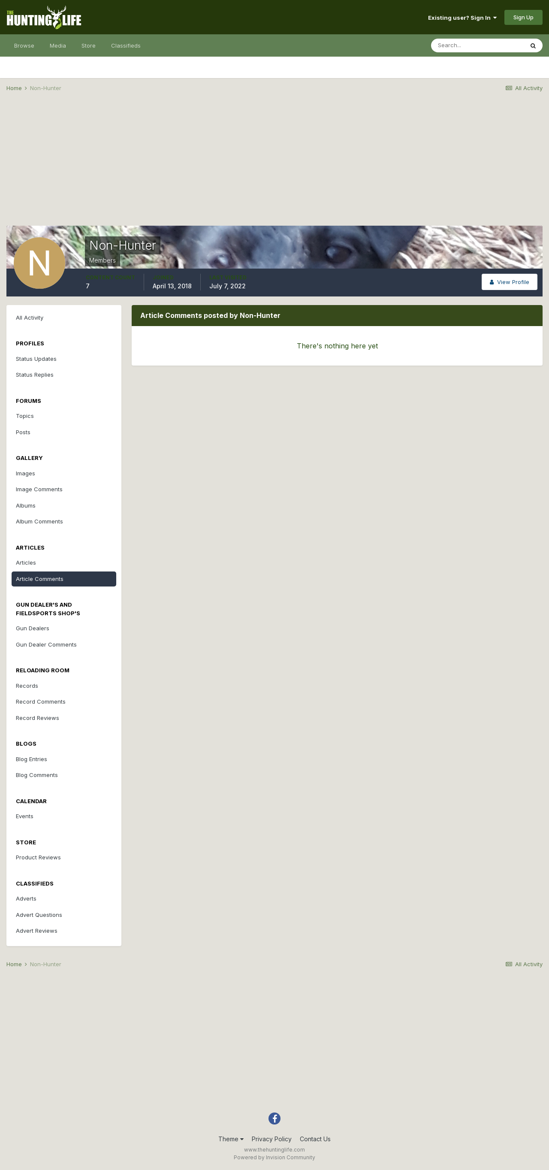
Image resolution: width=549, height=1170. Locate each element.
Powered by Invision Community (274, 1157)
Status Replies (35, 374)
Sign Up (523, 17)
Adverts (26, 898)
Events (24, 816)
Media (58, 45)
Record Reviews (37, 717)
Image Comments (39, 489)
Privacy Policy (272, 1139)
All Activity (29, 317)
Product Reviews (38, 857)
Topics (25, 415)
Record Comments (41, 701)
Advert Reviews (36, 930)
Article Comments (39, 578)
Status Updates (36, 358)
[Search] (477, 45)
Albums (26, 505)
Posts (23, 432)
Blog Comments (37, 774)
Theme (231, 1139)
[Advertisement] (274, 166)
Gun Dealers (32, 628)
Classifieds (126, 45)
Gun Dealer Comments (46, 644)
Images (25, 473)
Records (27, 685)
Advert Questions (39, 914)
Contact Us (315, 1139)
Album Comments (39, 521)
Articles (26, 562)
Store (88, 45)
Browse (24, 45)
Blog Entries (31, 759)
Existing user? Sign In (462, 17)
